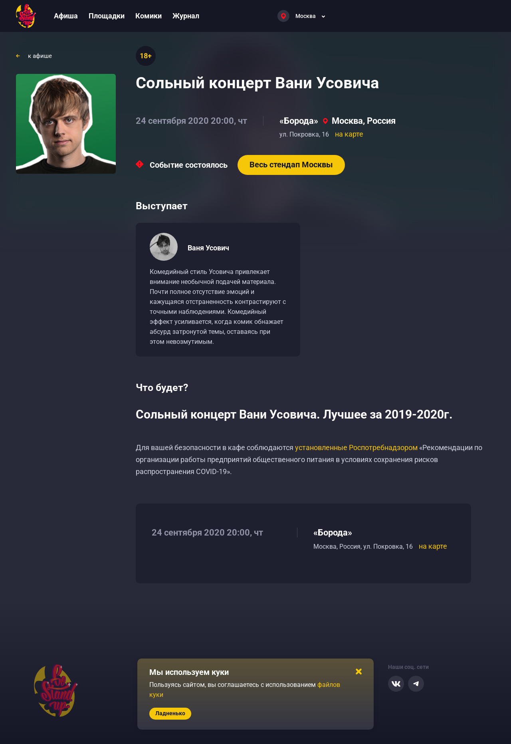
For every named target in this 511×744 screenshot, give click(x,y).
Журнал (185, 16)
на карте (349, 134)
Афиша (66, 16)
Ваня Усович (208, 248)
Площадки (107, 16)
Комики (148, 16)
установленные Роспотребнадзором (356, 447)
